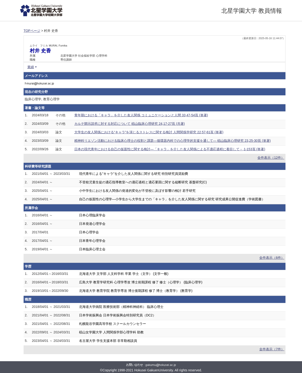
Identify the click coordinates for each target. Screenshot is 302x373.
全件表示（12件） (270, 157)
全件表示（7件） (271, 349)
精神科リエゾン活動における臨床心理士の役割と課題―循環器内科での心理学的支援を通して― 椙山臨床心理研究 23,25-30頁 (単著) (172, 140)
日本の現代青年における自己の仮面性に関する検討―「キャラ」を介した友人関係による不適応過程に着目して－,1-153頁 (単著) (169, 149)
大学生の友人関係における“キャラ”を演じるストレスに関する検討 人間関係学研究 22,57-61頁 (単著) (148, 132)
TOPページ (32, 31)
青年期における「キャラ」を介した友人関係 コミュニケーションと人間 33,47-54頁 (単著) (141, 115)
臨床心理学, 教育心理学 (42, 99)
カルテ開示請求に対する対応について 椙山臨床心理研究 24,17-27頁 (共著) (129, 124)
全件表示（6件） (271, 258)
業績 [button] (30, 67)
